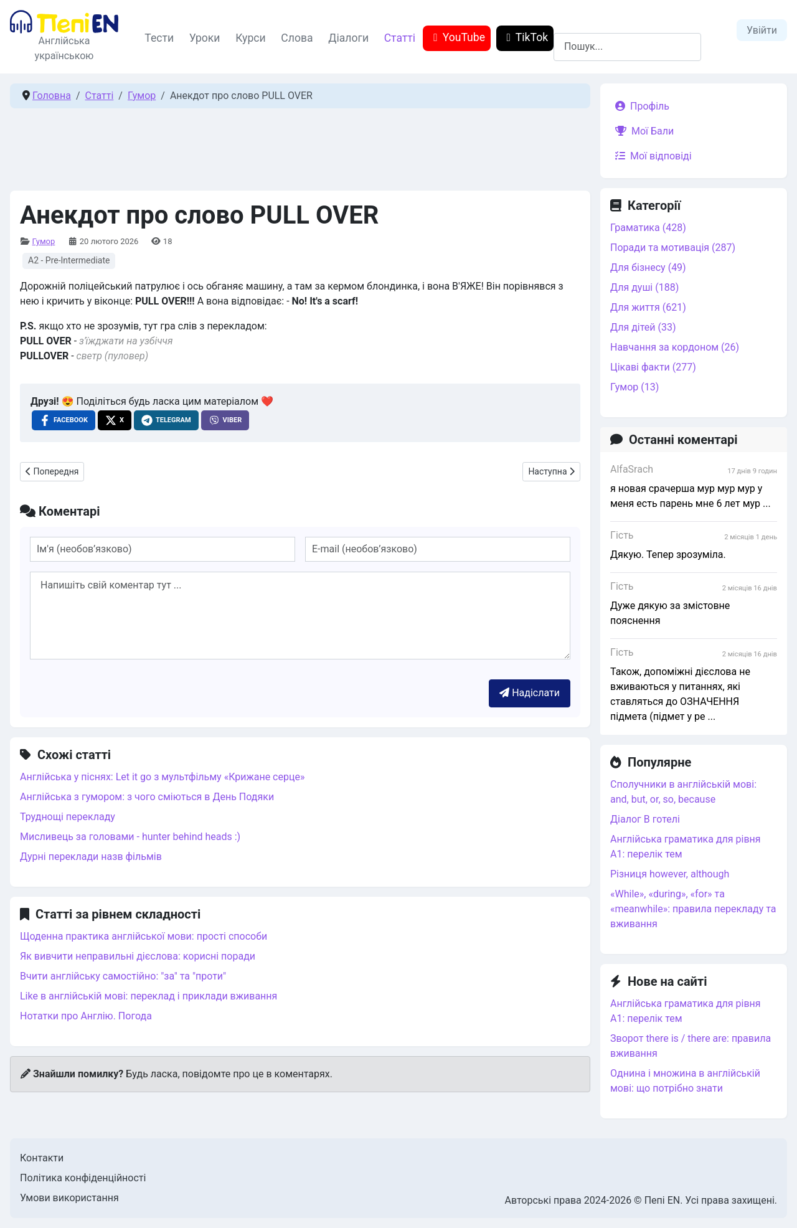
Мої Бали (642, 131)
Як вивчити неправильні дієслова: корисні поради (137, 956)
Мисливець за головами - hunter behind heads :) (130, 837)
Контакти (42, 1158)
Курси (250, 38)
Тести (159, 38)
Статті (399, 38)
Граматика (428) (648, 228)
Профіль (639, 106)
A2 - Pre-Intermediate (69, 260)
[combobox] (627, 47)
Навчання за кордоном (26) (674, 347)
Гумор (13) (634, 387)
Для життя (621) (648, 307)
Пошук (569, 25)
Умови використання (69, 1198)
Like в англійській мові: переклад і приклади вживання (148, 996)
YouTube (456, 38)
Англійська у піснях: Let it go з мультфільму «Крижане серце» (162, 777)
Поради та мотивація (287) (672, 247)
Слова (297, 38)
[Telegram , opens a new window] (166, 420)
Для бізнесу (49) (648, 267)
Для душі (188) (644, 287)
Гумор (43, 241)
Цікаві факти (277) (653, 367)
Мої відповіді (651, 156)
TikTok (524, 38)
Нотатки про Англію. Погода (86, 1016)
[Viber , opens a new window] (225, 420)
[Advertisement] (300, 146)
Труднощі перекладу (67, 817)
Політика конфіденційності (83, 1178)
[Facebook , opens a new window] (63, 420)
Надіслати (529, 693)
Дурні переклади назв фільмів (91, 856)
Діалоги (348, 38)
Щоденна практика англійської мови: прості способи (143, 936)
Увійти (762, 30)
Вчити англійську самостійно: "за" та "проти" (123, 976)
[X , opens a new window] (114, 420)
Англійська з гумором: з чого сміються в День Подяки (147, 797)
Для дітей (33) (643, 327)
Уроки (204, 38)
